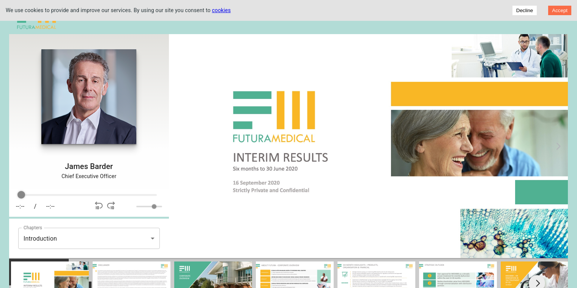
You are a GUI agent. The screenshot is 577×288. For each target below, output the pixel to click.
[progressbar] (89, 195)
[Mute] (129, 206)
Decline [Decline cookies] (524, 10)
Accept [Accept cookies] (560, 10)
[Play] (74, 206)
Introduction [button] (40, 238)
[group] (89, 203)
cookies (221, 10)
